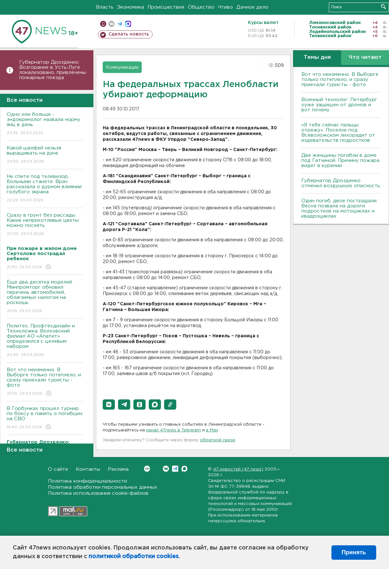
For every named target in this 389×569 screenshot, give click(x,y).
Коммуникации (122, 67)
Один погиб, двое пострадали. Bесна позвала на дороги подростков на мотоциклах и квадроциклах (339, 208)
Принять (354, 552)
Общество (201, 7)
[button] (109, 404)
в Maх (212, 430)
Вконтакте (147, 469)
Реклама (118, 469)
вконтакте (111, 24)
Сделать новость (128, 34)
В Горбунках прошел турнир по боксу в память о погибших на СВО (45, 418)
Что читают (365, 57)
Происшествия (165, 7)
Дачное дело (252, 7)
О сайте (58, 469)
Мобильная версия (103, 24)
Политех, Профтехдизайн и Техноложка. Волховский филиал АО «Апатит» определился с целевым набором (45, 340)
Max (184, 469)
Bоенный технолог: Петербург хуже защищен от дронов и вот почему (339, 105)
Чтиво (225, 7)
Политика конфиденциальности (87, 481)
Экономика (130, 7)
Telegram (175, 469)
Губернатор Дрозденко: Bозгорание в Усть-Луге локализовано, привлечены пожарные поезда (52, 70)
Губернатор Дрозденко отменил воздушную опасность (340, 183)
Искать (383, 6)
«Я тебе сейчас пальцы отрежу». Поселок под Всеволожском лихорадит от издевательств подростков (338, 132)
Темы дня (317, 57)
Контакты (88, 469)
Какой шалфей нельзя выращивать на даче (45, 155)
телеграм (120, 24)
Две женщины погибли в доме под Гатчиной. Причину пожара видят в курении (340, 160)
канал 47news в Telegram (173, 430)
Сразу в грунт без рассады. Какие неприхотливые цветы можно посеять (45, 224)
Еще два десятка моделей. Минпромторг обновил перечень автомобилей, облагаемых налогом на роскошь (45, 297)
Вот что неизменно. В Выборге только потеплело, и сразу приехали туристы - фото (45, 382)
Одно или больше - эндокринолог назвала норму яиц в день (45, 124)
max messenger (128, 24)
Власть (105, 7)
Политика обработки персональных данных (102, 487)
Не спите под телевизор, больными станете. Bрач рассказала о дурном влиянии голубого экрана (45, 188)
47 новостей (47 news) (238, 469)
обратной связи (217, 440)
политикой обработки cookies (134, 556)
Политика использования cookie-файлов (98, 493)
